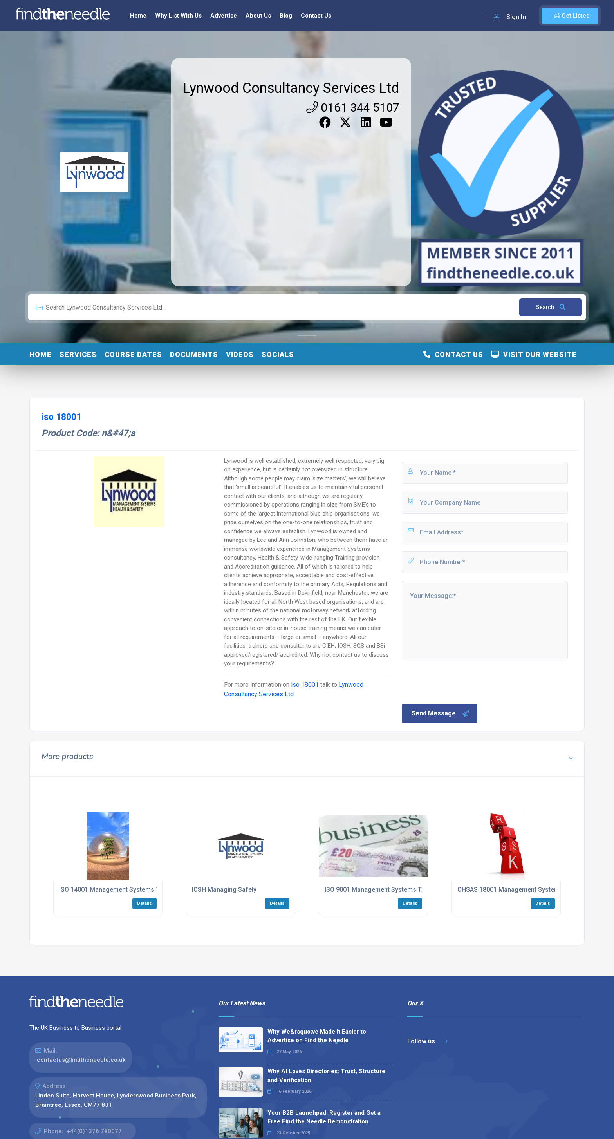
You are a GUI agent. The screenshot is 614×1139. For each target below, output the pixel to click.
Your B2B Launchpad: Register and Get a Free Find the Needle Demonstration (324, 1117)
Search (550, 307)
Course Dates (133, 354)
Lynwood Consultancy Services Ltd (291, 88)
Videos (240, 354)
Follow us (427, 1041)
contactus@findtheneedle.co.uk (81, 1059)
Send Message (441, 713)
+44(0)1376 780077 (94, 1131)
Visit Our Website (534, 354)
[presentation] (460, 681)
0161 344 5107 (352, 107)
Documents (194, 354)
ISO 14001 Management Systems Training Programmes (139, 889)
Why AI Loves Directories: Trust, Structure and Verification (326, 1076)
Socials (278, 354)
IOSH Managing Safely (224, 889)
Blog (286, 15)
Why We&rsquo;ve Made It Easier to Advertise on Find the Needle (316, 1036)
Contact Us (316, 15)
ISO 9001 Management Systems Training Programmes (403, 889)
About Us (258, 15)
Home (138, 15)
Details (144, 903)
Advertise (223, 15)
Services (78, 354)
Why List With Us (178, 15)
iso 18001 (305, 684)
